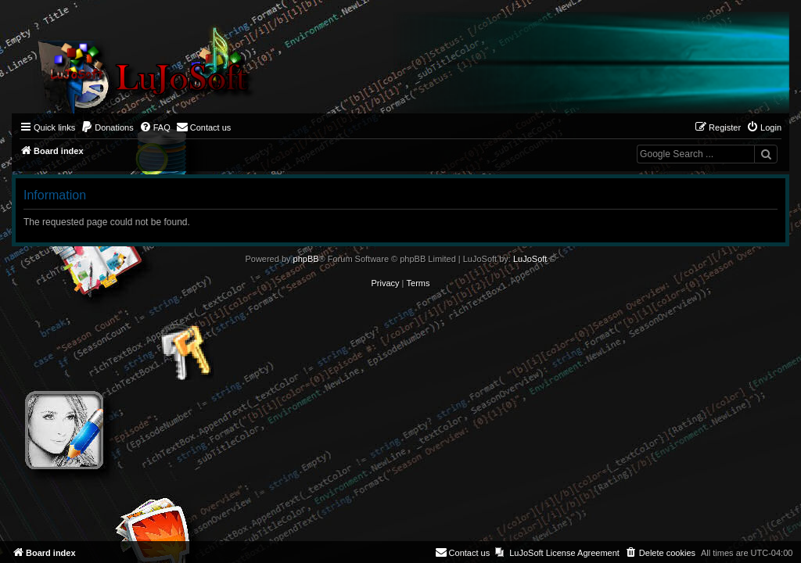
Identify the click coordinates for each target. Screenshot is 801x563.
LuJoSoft (530, 259)
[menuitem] (107, 127)
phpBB (306, 259)
